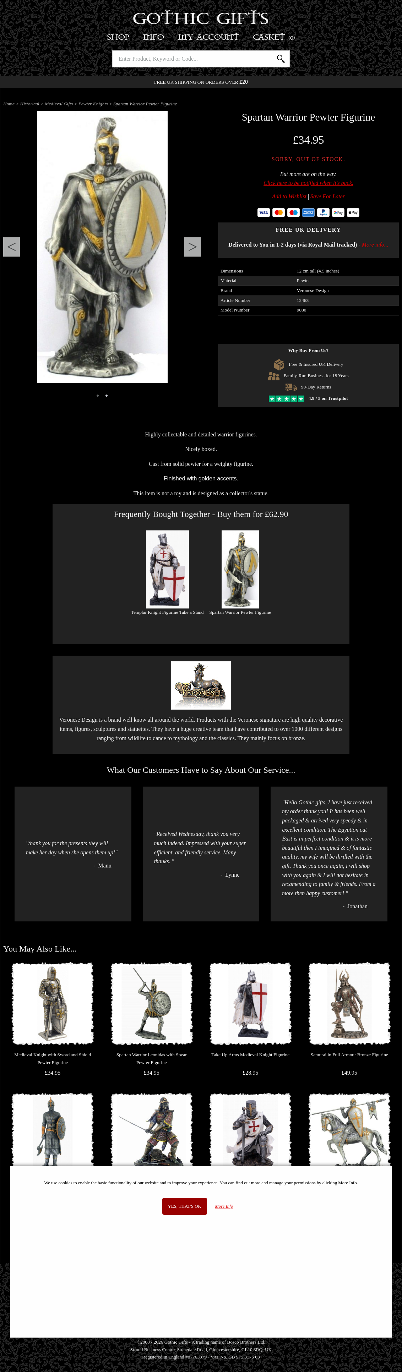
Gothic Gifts (201, 19)
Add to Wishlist (289, 196)
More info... (375, 245)
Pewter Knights (93, 103)
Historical (29, 103)
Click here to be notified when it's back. (308, 183)
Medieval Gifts (59, 103)
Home (9, 103)
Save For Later (327, 196)
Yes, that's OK (184, 1206)
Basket (274, 37)
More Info (224, 1206)
